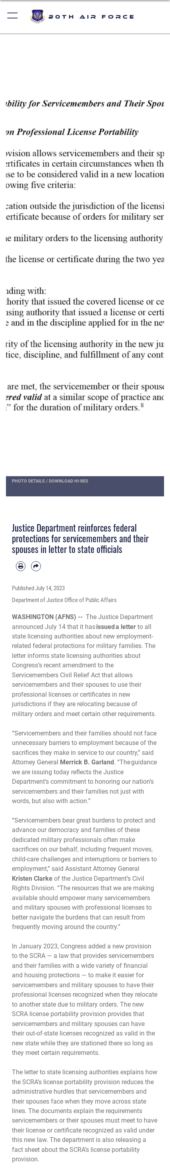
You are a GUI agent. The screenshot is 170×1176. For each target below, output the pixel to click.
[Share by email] (36, 566)
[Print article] (20, 566)
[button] (13, 17)
